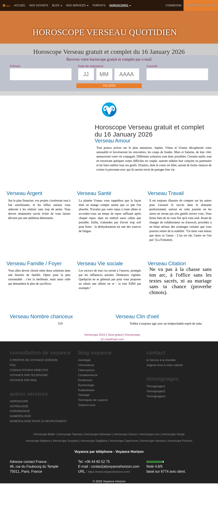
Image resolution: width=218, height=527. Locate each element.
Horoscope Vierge (173, 477)
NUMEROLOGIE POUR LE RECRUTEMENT (38, 464)
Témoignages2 (155, 434)
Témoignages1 (155, 429)
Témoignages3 (155, 439)
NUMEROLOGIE (20, 459)
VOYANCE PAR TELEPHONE (29, 418)
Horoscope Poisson (180, 484)
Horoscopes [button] (120, 5)
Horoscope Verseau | (154, 484)
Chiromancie (86, 408)
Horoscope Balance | (39, 484)
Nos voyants (38, 5)
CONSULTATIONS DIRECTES (29, 413)
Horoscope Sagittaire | (95, 484)
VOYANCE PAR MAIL (23, 423)
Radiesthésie (86, 433)
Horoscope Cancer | (126, 477)
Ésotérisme (85, 423)
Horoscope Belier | (45, 477)
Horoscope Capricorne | (125, 484)
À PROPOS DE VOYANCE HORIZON (34, 403)
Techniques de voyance (93, 443)
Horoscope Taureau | (71, 477)
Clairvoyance (86, 413)
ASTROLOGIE (19, 449)
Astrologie (84, 403)
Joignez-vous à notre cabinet (164, 408)
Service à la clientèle (161, 403)
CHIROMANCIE (20, 454)
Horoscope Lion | (150, 477)
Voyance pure (87, 448)
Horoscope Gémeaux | (99, 477)
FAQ (12, 408)
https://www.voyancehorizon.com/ (109, 515)
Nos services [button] (77, 5)
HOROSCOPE (19, 444)
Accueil (20, 5)
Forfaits (99, 5)
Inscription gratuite (200, 5)
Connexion (174, 5)
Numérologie (86, 428)
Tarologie (84, 438)
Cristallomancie (88, 418)
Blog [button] (57, 5)
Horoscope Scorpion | (66, 484)
